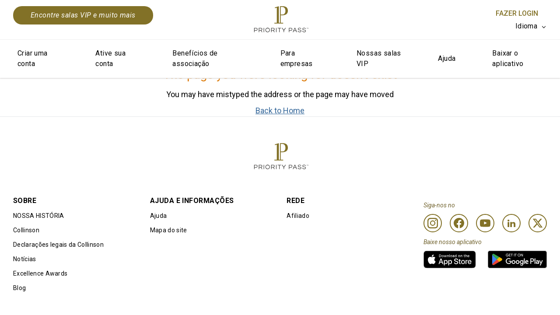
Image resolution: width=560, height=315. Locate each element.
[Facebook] (459, 223)
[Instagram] (433, 223)
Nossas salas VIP (379, 58)
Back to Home (280, 110)
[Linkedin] (511, 223)
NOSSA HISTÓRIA (38, 215)
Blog (19, 287)
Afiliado (298, 215)
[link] (450, 259)
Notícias (24, 259)
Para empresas (296, 58)
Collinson (26, 230)
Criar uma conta (33, 58)
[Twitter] (537, 223)
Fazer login (517, 13)
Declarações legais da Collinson (58, 244)
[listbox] (531, 26)
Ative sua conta (110, 58)
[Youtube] (485, 223)
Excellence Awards (40, 273)
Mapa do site (168, 230)
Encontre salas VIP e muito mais (83, 15)
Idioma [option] (526, 26)
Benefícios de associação (194, 58)
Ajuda (446, 58)
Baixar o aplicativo (507, 58)
